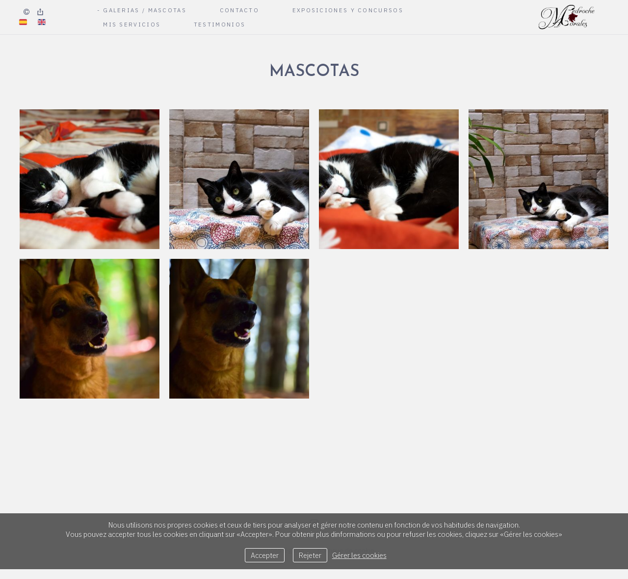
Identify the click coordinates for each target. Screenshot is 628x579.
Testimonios (219, 24)
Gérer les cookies (359, 555)
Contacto (239, 10)
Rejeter (310, 555)
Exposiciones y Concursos (347, 10)
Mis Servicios (131, 24)
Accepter (265, 555)
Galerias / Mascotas (144, 10)
